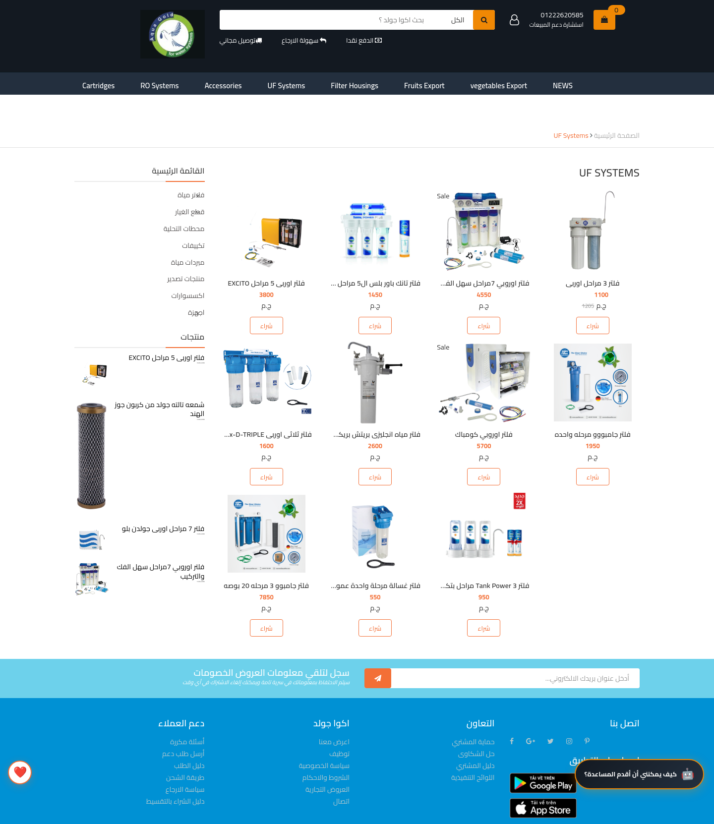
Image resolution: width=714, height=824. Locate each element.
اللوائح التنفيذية (473, 747)
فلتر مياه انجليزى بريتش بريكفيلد (373, 404)
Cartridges (92, 83)
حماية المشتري (473, 711)
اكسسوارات (188, 265)
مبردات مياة (187, 232)
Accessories (189, 83)
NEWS (459, 83)
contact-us (499, 83)
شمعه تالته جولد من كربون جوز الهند (160, 379)
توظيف (339, 723)
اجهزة (196, 282)
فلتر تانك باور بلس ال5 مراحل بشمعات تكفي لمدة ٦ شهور (335, 252)
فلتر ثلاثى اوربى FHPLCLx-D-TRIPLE (259, 404)
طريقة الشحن (185, 747)
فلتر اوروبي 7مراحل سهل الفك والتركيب (471, 252)
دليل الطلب (189, 735)
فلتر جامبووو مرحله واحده (593, 404)
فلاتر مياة (191, 164)
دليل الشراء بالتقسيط (175, 771)
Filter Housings (293, 83)
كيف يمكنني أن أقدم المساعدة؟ (631, 799)
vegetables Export (408, 83)
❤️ (20, 772)
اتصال (341, 771)
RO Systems (139, 83)
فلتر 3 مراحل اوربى (593, 252)
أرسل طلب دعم (183, 723)
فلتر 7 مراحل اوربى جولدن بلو (163, 498)
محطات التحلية (184, 198)
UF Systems (239, 83)
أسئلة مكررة (187, 711)
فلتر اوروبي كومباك (484, 404)
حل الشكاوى (476, 723)
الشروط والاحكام (326, 747)
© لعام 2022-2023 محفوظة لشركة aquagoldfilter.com (282, 814)
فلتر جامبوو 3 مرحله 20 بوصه (266, 555)
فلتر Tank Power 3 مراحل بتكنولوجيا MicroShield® (456, 555)
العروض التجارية (327, 759)
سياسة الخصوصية (324, 735)
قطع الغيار (189, 181)
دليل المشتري (475, 735)
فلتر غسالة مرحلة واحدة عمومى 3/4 (367, 555)
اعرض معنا (334, 711)
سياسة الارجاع (185, 759)
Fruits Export (349, 83)
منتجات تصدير (185, 248)
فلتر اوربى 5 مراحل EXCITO (266, 252)
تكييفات (193, 215)
